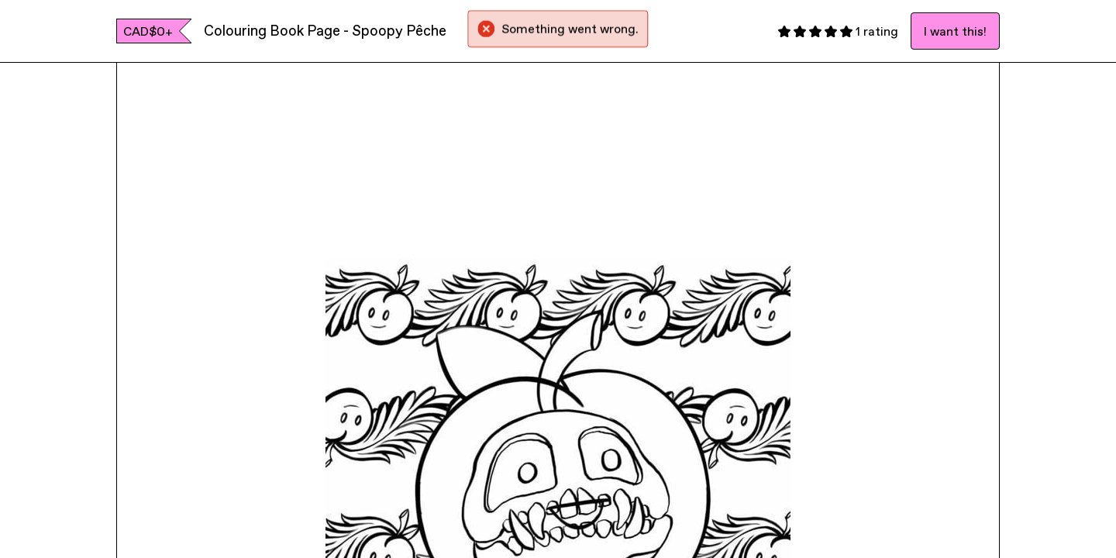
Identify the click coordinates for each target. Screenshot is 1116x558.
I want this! (955, 31)
